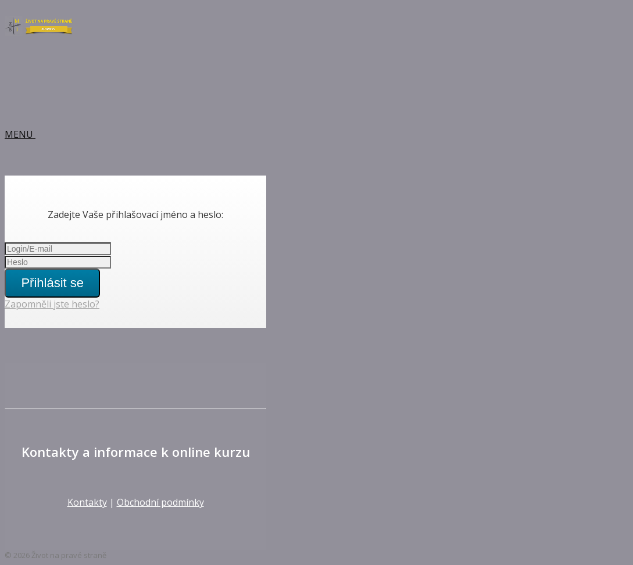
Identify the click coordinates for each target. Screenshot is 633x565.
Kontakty (87, 502)
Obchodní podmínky (160, 502)
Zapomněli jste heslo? (52, 304)
